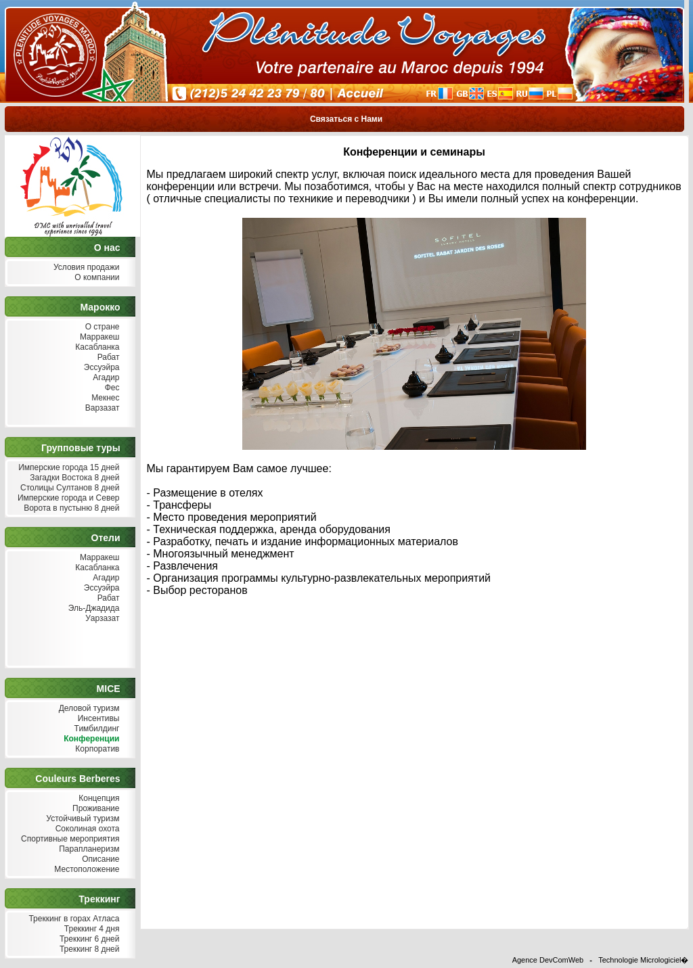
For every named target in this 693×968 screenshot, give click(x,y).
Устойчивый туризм (81, 819)
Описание (99, 859)
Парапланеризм (88, 849)
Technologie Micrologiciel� (643, 960)
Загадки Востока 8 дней (73, 478)
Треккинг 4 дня (90, 929)
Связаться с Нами (346, 119)
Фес (110, 388)
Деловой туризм (87, 709)
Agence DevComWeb (548, 960)
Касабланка (96, 347)
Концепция (98, 798)
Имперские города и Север (67, 498)
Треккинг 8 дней (88, 949)
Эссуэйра (100, 368)
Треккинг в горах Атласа (72, 919)
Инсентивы (96, 719)
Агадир (105, 378)
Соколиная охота (85, 829)
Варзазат (101, 408)
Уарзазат (101, 619)
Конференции (90, 739)
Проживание (95, 809)
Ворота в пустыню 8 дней (70, 508)
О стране (100, 327)
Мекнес (104, 398)
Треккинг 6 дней (88, 939)
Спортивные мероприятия (69, 839)
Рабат (106, 357)
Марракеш (98, 337)
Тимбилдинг (95, 729)
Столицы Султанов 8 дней (69, 488)
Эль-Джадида (92, 608)
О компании (96, 278)
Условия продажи (85, 267)
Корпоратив (96, 749)
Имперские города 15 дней (68, 468)
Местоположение (85, 870)
